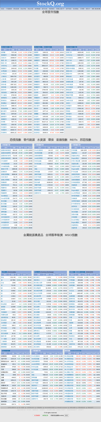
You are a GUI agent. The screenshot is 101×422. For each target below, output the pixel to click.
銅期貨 (3, 309)
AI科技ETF (81, 410)
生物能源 (74, 198)
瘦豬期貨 (4, 347)
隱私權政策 (81, 407)
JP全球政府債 (69, 388)
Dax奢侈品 (4, 196)
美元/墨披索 (37, 341)
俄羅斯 (36, 52)
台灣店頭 (4, 73)
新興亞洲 (72, 301)
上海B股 (3, 82)
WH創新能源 (75, 209)
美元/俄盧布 (37, 288)
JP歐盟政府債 (69, 393)
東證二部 (4, 63)
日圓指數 (4, 209)
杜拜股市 (37, 127)
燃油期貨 (4, 320)
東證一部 (4, 60)
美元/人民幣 (37, 304)
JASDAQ (4, 65)
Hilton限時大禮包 (51, 410)
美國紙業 (4, 182)
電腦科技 (4, 188)
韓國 (70, 331)
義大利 (36, 90)
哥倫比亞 (69, 119)
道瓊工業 (69, 52)
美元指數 (4, 201)
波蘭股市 (37, 73)
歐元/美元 (37, 277)
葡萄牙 (36, 111)
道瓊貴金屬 (69, 82)
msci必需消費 (5, 198)
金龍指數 (72, 282)
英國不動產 (38, 185)
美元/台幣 (37, 309)
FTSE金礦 (75, 171)
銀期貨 (3, 307)
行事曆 (82, 9)
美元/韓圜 (37, 312)
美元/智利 (37, 347)
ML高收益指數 (69, 356)
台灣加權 (4, 71)
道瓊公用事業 (5, 180)
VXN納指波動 (5, 166)
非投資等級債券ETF (72, 410)
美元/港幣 (37, 307)
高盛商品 (74, 153)
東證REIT (37, 180)
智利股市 (69, 114)
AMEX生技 (69, 100)
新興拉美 (72, 307)
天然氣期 (4, 312)
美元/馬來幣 (37, 323)
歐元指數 (4, 204)
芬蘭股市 (37, 82)
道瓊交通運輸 (5, 174)
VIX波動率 (4, 161)
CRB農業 (74, 217)
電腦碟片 (4, 190)
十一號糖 (4, 339)
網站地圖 (73, 407)
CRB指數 (74, 150)
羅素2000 (69, 73)
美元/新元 (37, 317)
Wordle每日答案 (50, 407)
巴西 (70, 325)
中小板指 (4, 95)
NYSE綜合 (69, 58)
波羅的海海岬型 (6, 153)
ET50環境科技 (76, 204)
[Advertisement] (50, 30)
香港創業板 (4, 108)
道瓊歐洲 (4, 171)
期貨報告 (51, 9)
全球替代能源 (76, 201)
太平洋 (71, 288)
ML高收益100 (69, 367)
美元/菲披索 (37, 320)
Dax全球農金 (76, 220)
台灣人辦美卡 (12, 407)
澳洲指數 (72, 315)
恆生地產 (37, 182)
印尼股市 (4, 127)
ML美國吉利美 (69, 385)
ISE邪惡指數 (38, 153)
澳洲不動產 (38, 174)
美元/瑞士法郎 (38, 282)
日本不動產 (38, 177)
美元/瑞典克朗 (38, 285)
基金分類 (30, 9)
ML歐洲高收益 (69, 364)
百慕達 (68, 122)
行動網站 (39, 407)
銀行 (36, 166)
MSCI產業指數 (80, 272)
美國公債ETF (60, 9)
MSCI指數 (72, 272)
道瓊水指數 (75, 214)
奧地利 (36, 71)
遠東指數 (72, 285)
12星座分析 (30, 407)
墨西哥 (68, 108)
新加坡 (3, 114)
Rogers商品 (75, 158)
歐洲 (70, 293)
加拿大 (68, 103)
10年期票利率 (5, 220)
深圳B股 (3, 87)
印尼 (70, 339)
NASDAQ (69, 55)
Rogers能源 (75, 190)
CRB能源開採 (76, 182)
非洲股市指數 (48, 47)
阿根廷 (68, 111)
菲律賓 (3, 122)
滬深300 (3, 90)
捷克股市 (37, 76)
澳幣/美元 (37, 331)
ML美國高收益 (69, 359)
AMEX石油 (69, 92)
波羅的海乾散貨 (6, 150)
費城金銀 (69, 76)
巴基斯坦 (4, 132)
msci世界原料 (76, 177)
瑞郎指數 (4, 214)
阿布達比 (37, 130)
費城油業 (69, 90)
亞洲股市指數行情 (6, 47)
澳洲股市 (4, 55)
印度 (70, 320)
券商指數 (37, 171)
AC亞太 (71, 290)
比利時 (36, 92)
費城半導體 (69, 95)
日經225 (3, 58)
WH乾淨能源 (75, 196)
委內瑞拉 (69, 116)
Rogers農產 (75, 222)
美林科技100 (5, 185)
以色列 (36, 116)
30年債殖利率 (5, 217)
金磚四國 (72, 296)
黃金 (2, 277)
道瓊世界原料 (76, 174)
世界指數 (72, 277)
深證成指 (4, 92)
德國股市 (37, 60)
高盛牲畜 (74, 228)
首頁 (2, 9)
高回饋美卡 (42, 410)
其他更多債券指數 (75, 351)
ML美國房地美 (69, 383)
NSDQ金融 (38, 161)
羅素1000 (69, 71)
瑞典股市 (37, 79)
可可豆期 (4, 328)
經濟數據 (37, 9)
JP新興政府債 (69, 391)
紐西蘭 (3, 52)
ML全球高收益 (69, 361)
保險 (36, 169)
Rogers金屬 (75, 169)
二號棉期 (4, 341)
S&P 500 (69, 60)
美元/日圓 (37, 301)
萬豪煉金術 (35, 410)
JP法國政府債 (69, 399)
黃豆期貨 (4, 331)
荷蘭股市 (37, 98)
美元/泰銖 (37, 315)
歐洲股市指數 (38, 47)
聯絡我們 (90, 407)
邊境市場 (72, 344)
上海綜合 (4, 76)
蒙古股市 (4, 111)
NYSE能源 (69, 87)
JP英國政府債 (69, 396)
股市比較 (44, 9)
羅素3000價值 (70, 68)
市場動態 (9, 9)
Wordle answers (62, 407)
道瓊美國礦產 (76, 180)
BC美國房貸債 (69, 377)
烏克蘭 (36, 68)
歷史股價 (16, 9)
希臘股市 (37, 87)
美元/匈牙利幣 (38, 290)
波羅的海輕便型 (6, 158)
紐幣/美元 (37, 333)
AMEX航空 (4, 177)
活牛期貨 (4, 344)
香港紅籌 (4, 106)
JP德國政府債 (69, 401)
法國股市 (37, 58)
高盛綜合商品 (76, 155)
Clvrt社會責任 (39, 150)
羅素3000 (69, 63)
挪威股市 (37, 84)
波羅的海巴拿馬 (6, 155)
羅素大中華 (4, 169)
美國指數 (72, 312)
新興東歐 (72, 304)
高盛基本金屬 (76, 166)
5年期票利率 (5, 222)
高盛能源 (74, 185)
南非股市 (37, 122)
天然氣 (74, 188)
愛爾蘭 (36, 114)
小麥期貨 (4, 325)
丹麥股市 (37, 103)
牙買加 (68, 124)
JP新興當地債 (5, 228)
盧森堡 (36, 95)
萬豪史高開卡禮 (21, 410)
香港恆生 (4, 100)
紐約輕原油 (4, 317)
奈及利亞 (37, 132)
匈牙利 (36, 65)
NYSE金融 (38, 163)
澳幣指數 (4, 212)
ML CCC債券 (69, 369)
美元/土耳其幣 (38, 293)
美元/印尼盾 (37, 325)
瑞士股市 (37, 106)
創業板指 (4, 98)
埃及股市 (37, 119)
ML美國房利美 (69, 380)
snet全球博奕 (39, 158)
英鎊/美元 (37, 280)
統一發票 (21, 407)
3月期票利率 (5, 225)
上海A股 (3, 79)
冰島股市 (37, 100)
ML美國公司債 (69, 372)
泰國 (70, 333)
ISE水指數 (75, 212)
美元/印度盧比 (38, 328)
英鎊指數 (4, 206)
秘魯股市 (69, 127)
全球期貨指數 (6, 351)
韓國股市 (4, 68)
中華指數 (72, 280)
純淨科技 (74, 206)
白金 (2, 282)
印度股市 (4, 130)
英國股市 (37, 55)
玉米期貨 (4, 323)
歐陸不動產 (38, 188)
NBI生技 (68, 98)
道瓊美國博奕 (39, 155)
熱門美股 (68, 9)
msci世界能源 (76, 193)
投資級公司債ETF (61, 410)
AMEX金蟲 (69, 79)
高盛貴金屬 (75, 163)
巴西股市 (69, 106)
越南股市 (4, 116)
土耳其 (36, 63)
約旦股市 (37, 124)
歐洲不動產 (38, 190)
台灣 (70, 328)
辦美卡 (88, 9)
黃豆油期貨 (4, 333)
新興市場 (72, 299)
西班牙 (36, 108)
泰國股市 (4, 119)
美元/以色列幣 (38, 299)
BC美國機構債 (69, 375)
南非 (70, 347)
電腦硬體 (4, 193)
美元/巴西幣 (37, 339)
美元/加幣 (37, 336)
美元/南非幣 (37, 296)
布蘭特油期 (4, 315)
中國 (70, 317)
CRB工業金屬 (76, 161)
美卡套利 (29, 410)
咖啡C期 (3, 336)
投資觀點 (75, 9)
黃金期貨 (4, 304)
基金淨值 (23, 9)
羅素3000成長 (70, 65)
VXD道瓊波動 (5, 163)
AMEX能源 (69, 84)
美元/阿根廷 (37, 344)
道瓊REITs (38, 193)
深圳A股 (3, 84)
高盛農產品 (75, 225)
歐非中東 (72, 309)
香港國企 (4, 103)
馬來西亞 (4, 124)
